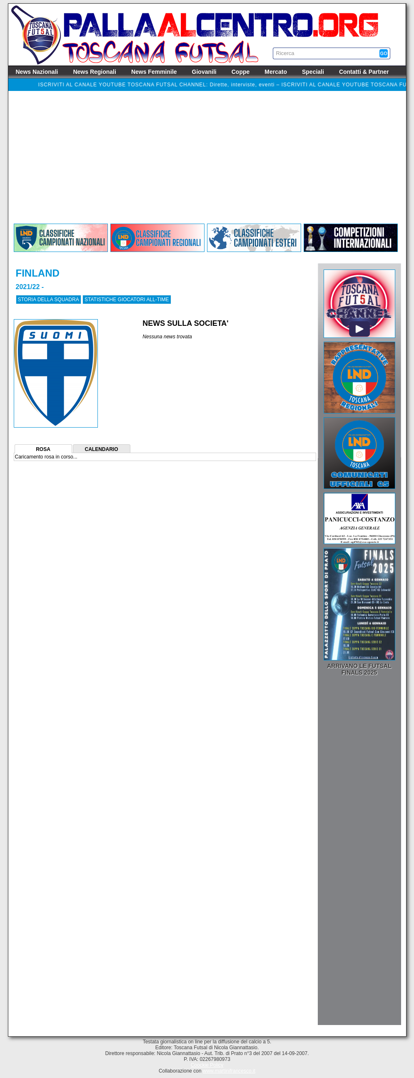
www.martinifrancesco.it (229, 1071)
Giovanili (204, 71)
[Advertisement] (207, 159)
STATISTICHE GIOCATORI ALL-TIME (127, 299)
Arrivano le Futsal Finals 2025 (359, 669)
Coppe (241, 71)
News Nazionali (37, 71)
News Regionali (94, 71)
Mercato (275, 71)
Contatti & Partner (364, 71)
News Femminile (154, 71)
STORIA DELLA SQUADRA (48, 299)
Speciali (313, 71)
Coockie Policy (207, 1065)
